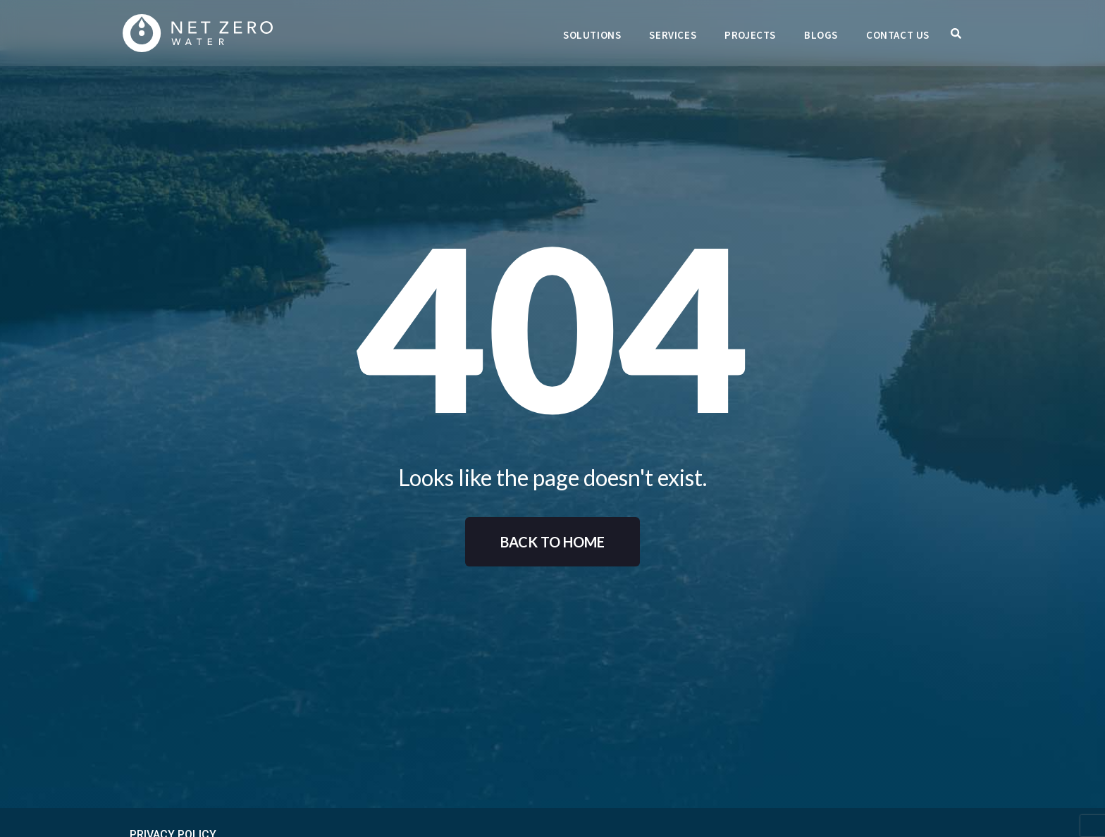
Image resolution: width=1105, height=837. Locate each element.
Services (672, 35)
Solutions (592, 35)
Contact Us (898, 35)
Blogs (821, 35)
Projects (750, 35)
